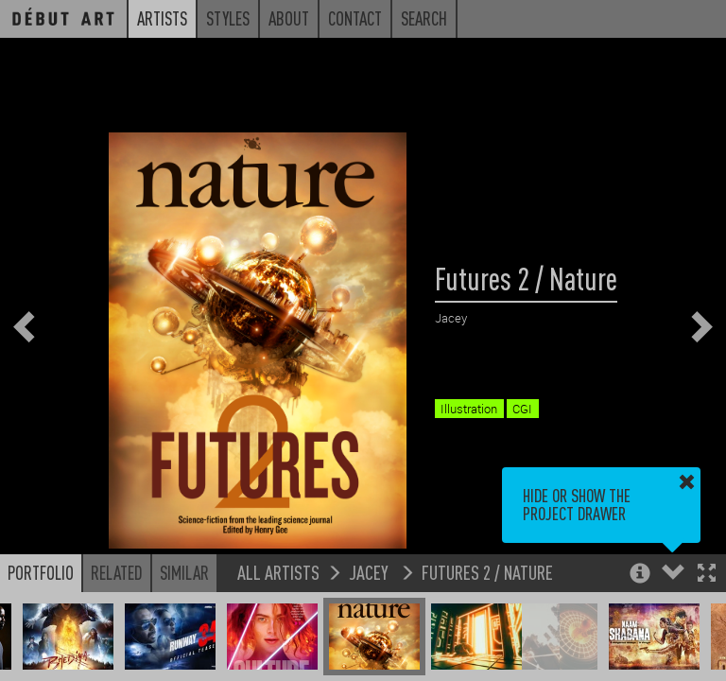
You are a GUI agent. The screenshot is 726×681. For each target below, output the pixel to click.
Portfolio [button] (41, 572)
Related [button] (117, 572)
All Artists (278, 572)
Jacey (370, 572)
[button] (707, 574)
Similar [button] (184, 572)
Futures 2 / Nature (487, 572)
